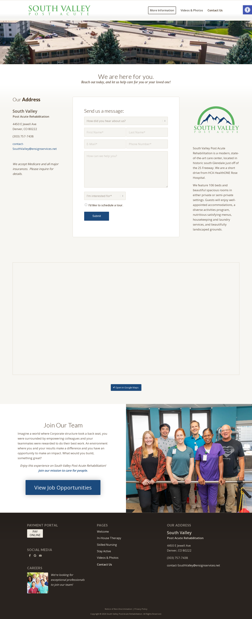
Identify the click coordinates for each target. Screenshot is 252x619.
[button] (247, 9)
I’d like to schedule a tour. (106, 205)
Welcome (103, 531)
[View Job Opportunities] (63, 487)
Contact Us (104, 564)
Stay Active (104, 551)
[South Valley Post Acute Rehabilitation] (59, 10)
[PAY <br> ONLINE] (35, 533)
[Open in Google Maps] (126, 387)
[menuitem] (162, 10)
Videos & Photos (107, 558)
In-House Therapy (109, 538)
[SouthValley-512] (216, 120)
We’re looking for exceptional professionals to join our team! (68, 580)
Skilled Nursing (107, 545)
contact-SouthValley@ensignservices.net (193, 565)
